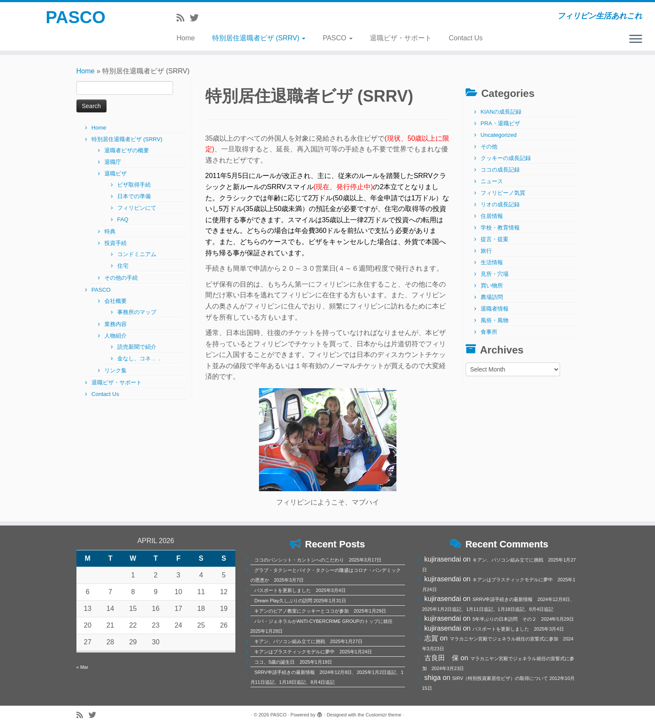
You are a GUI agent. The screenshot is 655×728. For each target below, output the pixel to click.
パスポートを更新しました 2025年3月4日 (300, 590)
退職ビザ (115, 173)
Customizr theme (383, 714)
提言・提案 (495, 239)
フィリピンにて (136, 208)
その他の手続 (121, 278)
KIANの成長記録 (501, 112)
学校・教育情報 (500, 227)
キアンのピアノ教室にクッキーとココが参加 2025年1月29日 (320, 610)
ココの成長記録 (500, 169)
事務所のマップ (136, 312)
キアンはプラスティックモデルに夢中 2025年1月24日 (313, 651)
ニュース (492, 181)
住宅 (122, 266)
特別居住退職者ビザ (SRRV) (259, 38)
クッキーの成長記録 (506, 158)
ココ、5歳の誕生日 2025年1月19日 (293, 662)
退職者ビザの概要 (126, 150)
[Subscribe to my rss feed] (183, 18)
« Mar (82, 667)
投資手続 (115, 243)
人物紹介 (115, 335)
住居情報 (492, 216)
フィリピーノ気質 (503, 193)
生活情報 (492, 262)
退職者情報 (495, 308)
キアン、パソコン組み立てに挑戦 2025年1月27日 (308, 641)
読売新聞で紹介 (136, 347)
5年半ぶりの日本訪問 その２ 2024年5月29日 (523, 619)
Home (186, 38)
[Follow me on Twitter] (197, 18)
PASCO (75, 17)
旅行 (486, 251)
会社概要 (115, 301)
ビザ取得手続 (134, 184)
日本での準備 (134, 196)
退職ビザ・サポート (401, 38)
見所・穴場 (495, 274)
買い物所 (492, 285)
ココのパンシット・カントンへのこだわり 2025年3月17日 (317, 559)
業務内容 (115, 324)
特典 (110, 231)
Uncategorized (499, 135)
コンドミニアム (136, 254)
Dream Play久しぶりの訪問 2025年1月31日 (300, 600)
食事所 (489, 332)
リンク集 (115, 370)
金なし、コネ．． (139, 358)
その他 (489, 146)
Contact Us (466, 38)
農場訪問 (492, 297)
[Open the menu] (635, 39)
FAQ (122, 219)
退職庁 (112, 162)
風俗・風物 (495, 320)
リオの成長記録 (500, 204)
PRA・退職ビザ (500, 123)
